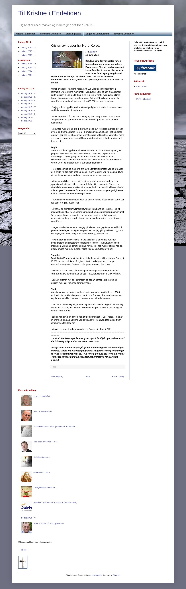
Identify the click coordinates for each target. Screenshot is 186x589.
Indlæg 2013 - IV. (28, 93)
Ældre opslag (118, 376)
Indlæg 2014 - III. (28, 67)
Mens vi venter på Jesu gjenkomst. (48, 523)
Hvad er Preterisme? (42, 411)
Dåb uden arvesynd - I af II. (45, 442)
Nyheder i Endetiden (50, 33)
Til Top (24, 550)
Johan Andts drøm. (41, 472)
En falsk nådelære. (41, 457)
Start (88, 376)
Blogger (116, 575)
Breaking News (73, 33)
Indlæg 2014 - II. (28, 71)
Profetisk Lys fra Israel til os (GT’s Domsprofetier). (55, 502)
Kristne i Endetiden (26, 33)
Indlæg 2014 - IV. (28, 64)
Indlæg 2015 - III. (28, 47)
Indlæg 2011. (27, 121)
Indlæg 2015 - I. (28, 55)
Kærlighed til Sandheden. (44, 487)
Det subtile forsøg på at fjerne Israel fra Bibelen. (54, 427)
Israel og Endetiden (124, 33)
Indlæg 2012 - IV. (28, 107)
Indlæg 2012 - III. (28, 110)
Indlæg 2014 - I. (28, 75)
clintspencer (97, 575)
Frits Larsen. (141, 86)
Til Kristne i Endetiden (49, 13)
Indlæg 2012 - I (27, 117)
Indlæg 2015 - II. (28, 51)
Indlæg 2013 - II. (28, 100)
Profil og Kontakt (143, 99)
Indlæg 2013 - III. (28, 97)
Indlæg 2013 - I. (28, 104)
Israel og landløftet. (42, 396)
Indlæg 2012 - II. (28, 114)
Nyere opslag (57, 376)
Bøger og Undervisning (98, 33)
